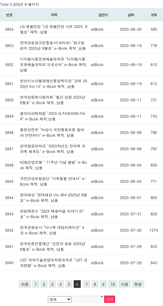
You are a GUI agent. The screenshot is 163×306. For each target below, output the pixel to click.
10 (113, 284)
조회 (154, 14)
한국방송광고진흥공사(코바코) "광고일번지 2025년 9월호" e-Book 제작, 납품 (53, 45)
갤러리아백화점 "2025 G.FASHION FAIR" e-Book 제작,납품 (52, 116)
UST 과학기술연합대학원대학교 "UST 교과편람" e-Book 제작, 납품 (53, 262)
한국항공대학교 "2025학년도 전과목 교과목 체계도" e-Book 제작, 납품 (52, 148)
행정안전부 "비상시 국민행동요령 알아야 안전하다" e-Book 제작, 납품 (52, 132)
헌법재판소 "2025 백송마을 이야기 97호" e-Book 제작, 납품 (51, 213)
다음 (124, 284)
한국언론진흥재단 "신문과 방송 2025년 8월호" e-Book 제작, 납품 (52, 246)
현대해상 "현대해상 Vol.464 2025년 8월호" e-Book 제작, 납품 (53, 197)
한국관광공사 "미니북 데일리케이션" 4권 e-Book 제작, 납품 (52, 230)
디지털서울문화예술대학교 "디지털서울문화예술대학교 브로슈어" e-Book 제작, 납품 (53, 64)
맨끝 (138, 284)
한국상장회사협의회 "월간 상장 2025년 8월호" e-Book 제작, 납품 (52, 99)
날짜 (131, 14)
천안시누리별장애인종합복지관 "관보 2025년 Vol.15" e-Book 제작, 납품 (53, 83)
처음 (25, 284)
